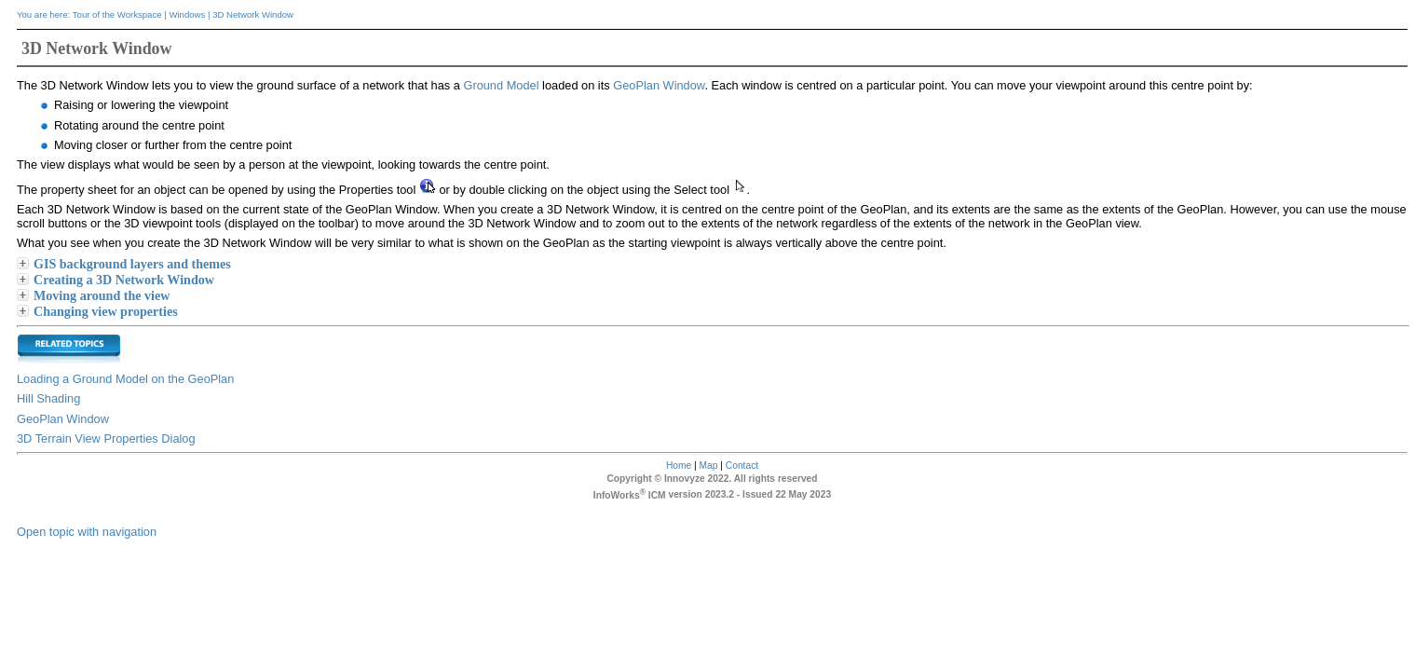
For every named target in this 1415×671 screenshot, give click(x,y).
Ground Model (500, 85)
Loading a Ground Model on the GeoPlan (125, 379)
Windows (187, 14)
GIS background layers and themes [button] (125, 263)
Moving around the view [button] (94, 295)
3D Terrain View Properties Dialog (106, 438)
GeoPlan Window (658, 85)
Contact (742, 465)
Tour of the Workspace (117, 14)
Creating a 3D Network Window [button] (116, 279)
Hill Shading (48, 398)
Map (709, 465)
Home (678, 465)
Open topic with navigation (86, 532)
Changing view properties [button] (98, 311)
